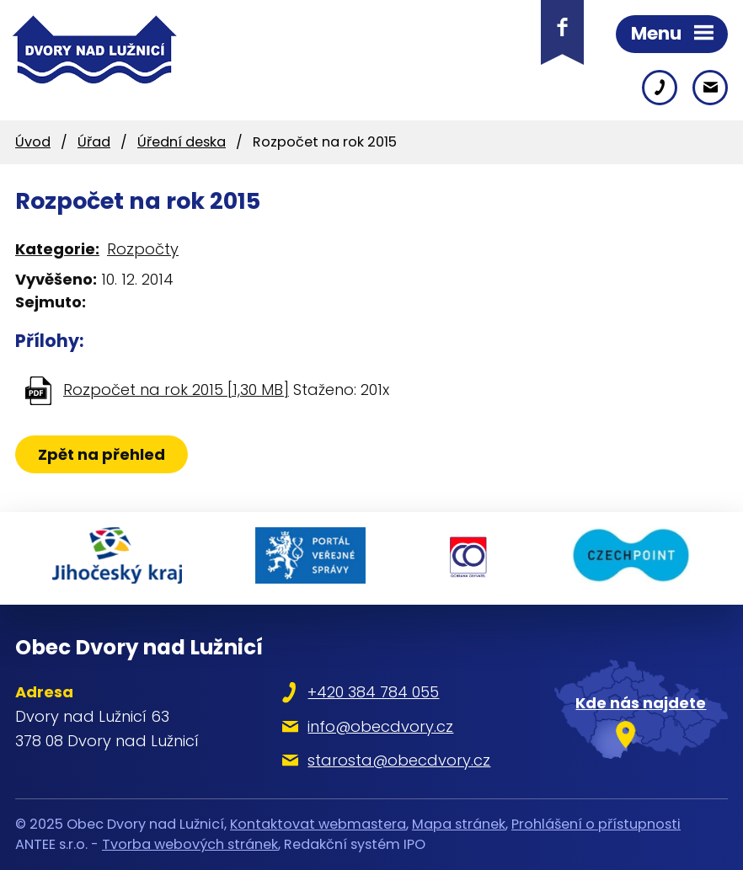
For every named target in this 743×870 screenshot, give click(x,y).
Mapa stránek (458, 824)
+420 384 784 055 (373, 691)
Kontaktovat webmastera (318, 824)
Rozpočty (143, 248)
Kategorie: (57, 248)
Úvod (33, 142)
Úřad (94, 142)
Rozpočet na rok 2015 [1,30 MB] (176, 389)
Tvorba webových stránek (190, 844)
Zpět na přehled (101, 454)
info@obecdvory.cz (380, 726)
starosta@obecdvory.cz (398, 760)
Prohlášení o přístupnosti (596, 824)
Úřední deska (181, 142)
